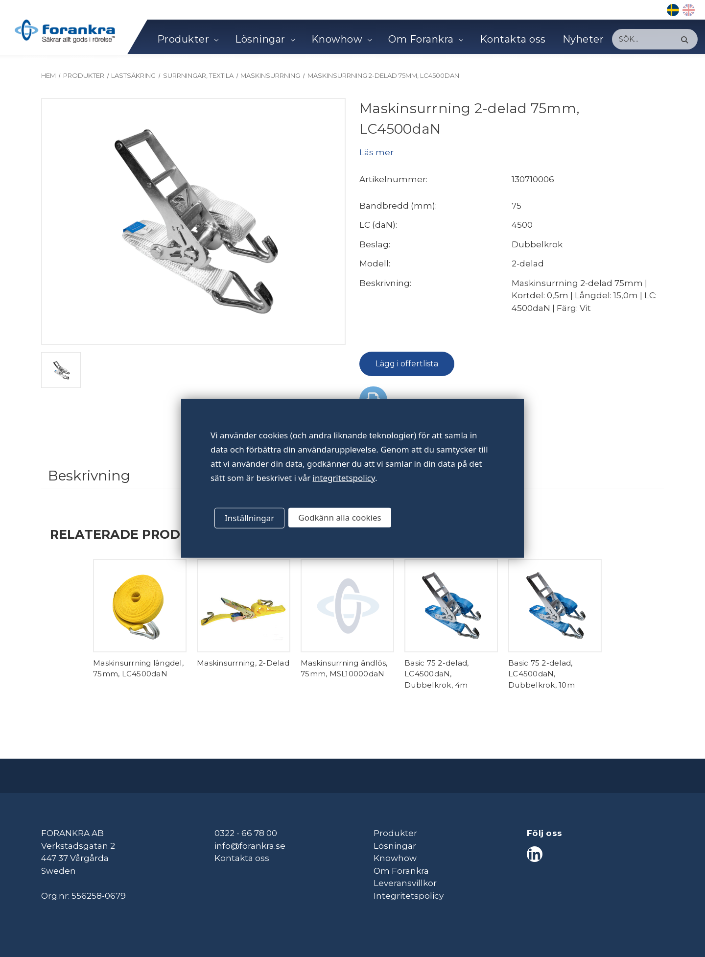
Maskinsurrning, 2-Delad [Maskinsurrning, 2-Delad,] (243, 663)
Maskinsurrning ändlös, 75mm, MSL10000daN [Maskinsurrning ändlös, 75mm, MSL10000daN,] (344, 668)
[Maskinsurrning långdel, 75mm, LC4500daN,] (139, 605)
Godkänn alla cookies (339, 517)
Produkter (187, 39)
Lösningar (264, 39)
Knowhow (341, 39)
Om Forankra (425, 39)
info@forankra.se (249, 846)
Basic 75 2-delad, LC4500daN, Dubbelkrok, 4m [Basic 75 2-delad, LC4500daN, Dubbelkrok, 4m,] (436, 674)
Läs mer (376, 152)
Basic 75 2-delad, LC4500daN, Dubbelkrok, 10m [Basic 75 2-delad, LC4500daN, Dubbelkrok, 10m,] (541, 674)
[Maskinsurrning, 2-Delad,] (243, 605)
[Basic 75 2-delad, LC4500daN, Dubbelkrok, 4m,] (451, 605)
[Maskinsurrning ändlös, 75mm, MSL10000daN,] (347, 605)
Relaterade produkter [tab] (137, 534)
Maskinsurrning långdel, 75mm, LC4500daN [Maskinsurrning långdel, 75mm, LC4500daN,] (138, 668)
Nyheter (583, 39)
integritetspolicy (344, 477)
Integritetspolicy (409, 896)
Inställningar (249, 518)
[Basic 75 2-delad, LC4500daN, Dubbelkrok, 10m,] (555, 605)
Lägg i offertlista (407, 363)
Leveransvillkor (405, 883)
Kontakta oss (513, 39)
